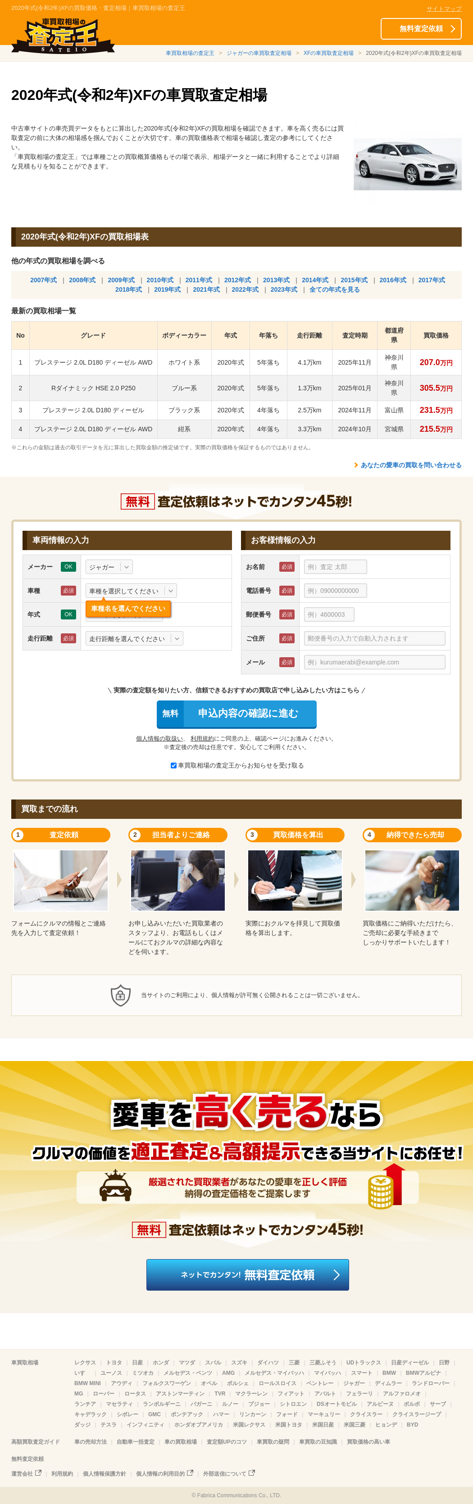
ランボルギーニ (162, 1404)
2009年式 (121, 280)
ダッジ (82, 1425)
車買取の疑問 (273, 1442)
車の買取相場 (180, 1442)
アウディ (121, 1383)
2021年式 (206, 289)
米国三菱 (354, 1425)
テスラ (108, 1425)
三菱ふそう (323, 1362)
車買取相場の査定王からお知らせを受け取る (237, 765)
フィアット (291, 1394)
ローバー (103, 1394)
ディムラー (388, 1383)
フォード (287, 1414)
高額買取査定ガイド (35, 1442)
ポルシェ (238, 1383)
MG (78, 1394)
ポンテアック (187, 1414)
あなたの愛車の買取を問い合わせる (411, 465)
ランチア (85, 1404)
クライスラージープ (416, 1414)
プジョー (259, 1404)
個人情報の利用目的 (160, 1474)
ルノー (230, 1404)
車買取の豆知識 (318, 1442)
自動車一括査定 (136, 1442)
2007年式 (43, 280)
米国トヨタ (288, 1425)
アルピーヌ (380, 1404)
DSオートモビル (337, 1404)
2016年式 (393, 280)
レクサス (85, 1362)
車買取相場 (24, 1362)
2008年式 (82, 280)
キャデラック (90, 1414)
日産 (137, 1362)
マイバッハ (327, 1373)
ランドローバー (431, 1383)
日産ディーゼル (410, 1362)
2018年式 (128, 289)
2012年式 (237, 280)
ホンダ (161, 1362)
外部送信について (224, 1474)
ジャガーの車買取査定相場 (259, 53)
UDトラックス (363, 1362)
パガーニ (201, 1404)
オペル (209, 1383)
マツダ (187, 1362)
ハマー (221, 1414)
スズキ (239, 1362)
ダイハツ (268, 1362)
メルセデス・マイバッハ (274, 1373)
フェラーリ (359, 1394)
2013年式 (276, 280)
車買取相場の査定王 (190, 53)
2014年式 (315, 280)
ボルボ (412, 1404)
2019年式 (167, 289)
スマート (362, 1373)
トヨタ (114, 1362)
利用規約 (202, 738)
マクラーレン (251, 1394)
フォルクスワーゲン (166, 1383)
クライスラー (366, 1414)
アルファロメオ (402, 1394)
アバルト (325, 1394)
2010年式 (160, 280)
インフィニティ (145, 1425)
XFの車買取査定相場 (329, 53)
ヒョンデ (386, 1425)
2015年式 (354, 280)
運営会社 (22, 1474)
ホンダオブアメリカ (198, 1425)
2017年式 (431, 280)
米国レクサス (249, 1425)
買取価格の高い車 (368, 1442)
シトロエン (293, 1404)
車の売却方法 (90, 1442)
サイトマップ (444, 8)
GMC (154, 1414)
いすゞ (82, 1373)
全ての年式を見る (334, 289)
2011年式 (199, 280)
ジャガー (354, 1383)
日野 (444, 1362)
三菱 (294, 1362)
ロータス (135, 1394)
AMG (228, 1373)
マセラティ (119, 1404)
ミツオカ (143, 1373)
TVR (219, 1394)
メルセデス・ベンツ (188, 1373)
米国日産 (323, 1425)
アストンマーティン (180, 1394)
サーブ (438, 1404)
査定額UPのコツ (227, 1442)
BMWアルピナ (423, 1373)
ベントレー (319, 1383)
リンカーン (252, 1414)
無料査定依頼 (421, 28)
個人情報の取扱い (159, 738)
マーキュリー (324, 1414)
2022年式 (245, 289)
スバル (213, 1362)
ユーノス (111, 1373)
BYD (412, 1425)
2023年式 (284, 289)
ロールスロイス (277, 1383)
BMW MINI (87, 1383)
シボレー (127, 1414)
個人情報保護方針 (104, 1474)
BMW (389, 1373)
